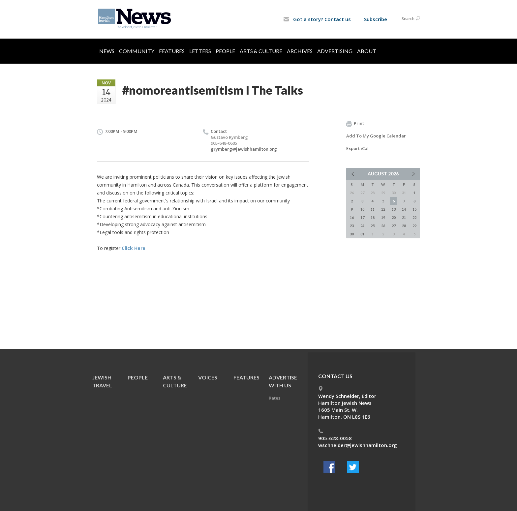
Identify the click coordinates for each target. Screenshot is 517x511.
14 (404, 209)
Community (136, 51)
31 (362, 234)
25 (373, 226)
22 (414, 217)
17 (362, 217)
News (106, 51)
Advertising (334, 51)
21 (404, 217)
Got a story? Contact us (317, 19)
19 (383, 217)
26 (383, 226)
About (366, 51)
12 (383, 209)
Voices (207, 377)
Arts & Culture (261, 51)
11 (373, 209)
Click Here (133, 248)
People (225, 51)
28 (404, 226)
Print (355, 123)
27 (394, 226)
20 (394, 217)
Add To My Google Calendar (376, 136)
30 (352, 234)
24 (362, 226)
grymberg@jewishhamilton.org (244, 149)
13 (394, 209)
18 (373, 217)
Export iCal (357, 148)
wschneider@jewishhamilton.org (357, 445)
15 (414, 209)
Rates (274, 398)
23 (352, 226)
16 (352, 217)
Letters (200, 51)
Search (411, 18)
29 (414, 226)
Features (172, 51)
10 (362, 209)
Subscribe (375, 19)
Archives (300, 51)
